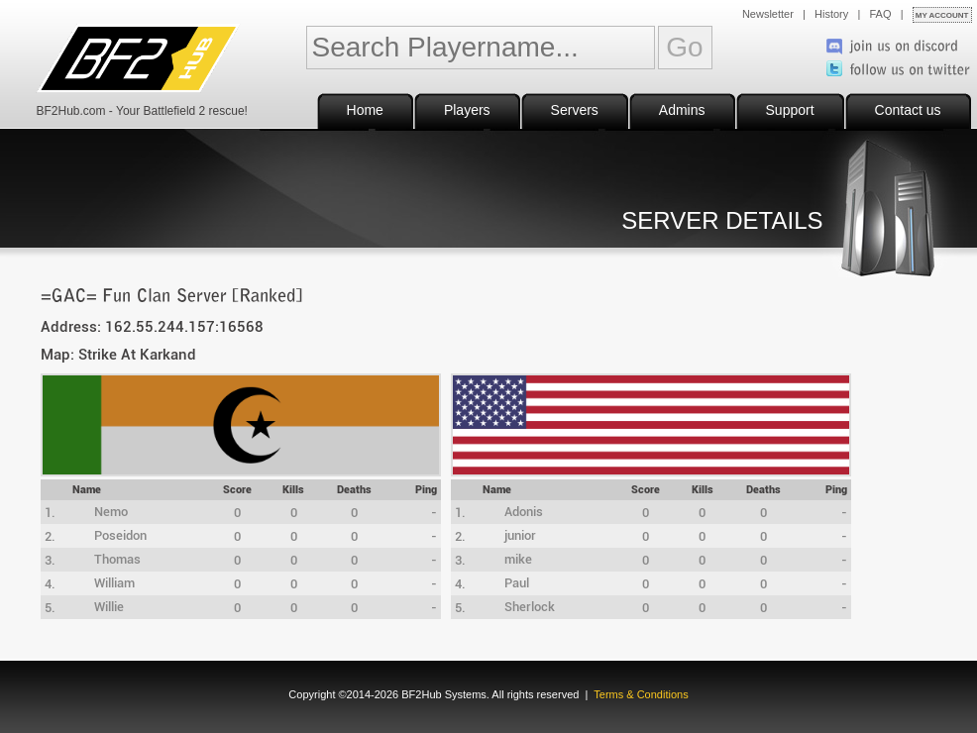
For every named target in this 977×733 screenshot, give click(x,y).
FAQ (881, 14)
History (831, 14)
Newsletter (768, 14)
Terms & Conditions (641, 694)
